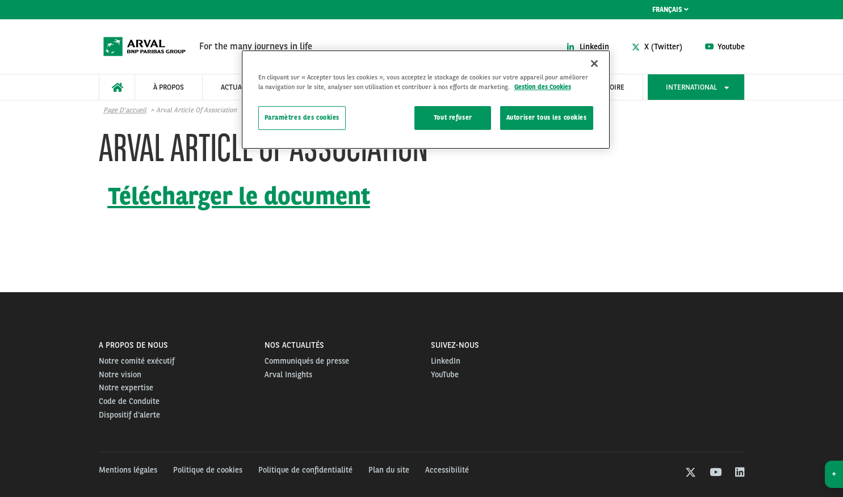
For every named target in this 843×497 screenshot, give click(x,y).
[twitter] (690, 473)
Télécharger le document (239, 196)
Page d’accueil (124, 110)
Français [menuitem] (670, 10)
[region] (425, 99)
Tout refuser (453, 117)
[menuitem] (117, 87)
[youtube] (715, 473)
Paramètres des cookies (302, 117)
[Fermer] (594, 63)
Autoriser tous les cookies (546, 117)
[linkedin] (739, 473)
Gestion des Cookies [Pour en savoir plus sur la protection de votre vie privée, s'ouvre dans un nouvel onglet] (542, 87)
